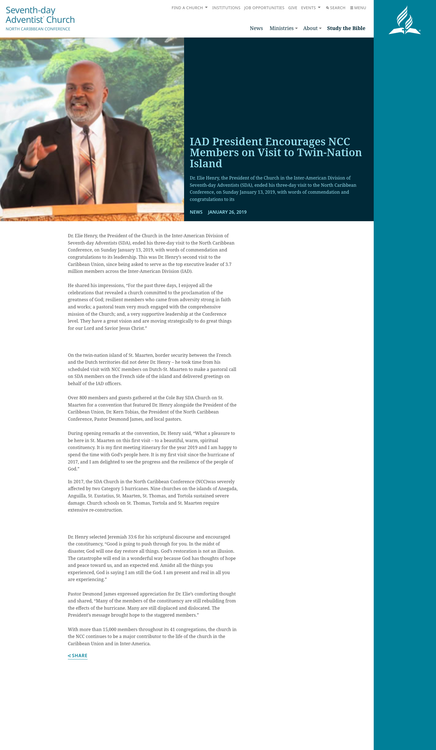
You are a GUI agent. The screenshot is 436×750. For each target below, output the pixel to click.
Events (308, 7)
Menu (358, 7)
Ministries (282, 28)
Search (335, 7)
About (310, 28)
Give (292, 7)
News (256, 28)
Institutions (226, 7)
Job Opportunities (264, 7)
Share (78, 656)
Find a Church (187, 7)
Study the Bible (346, 28)
